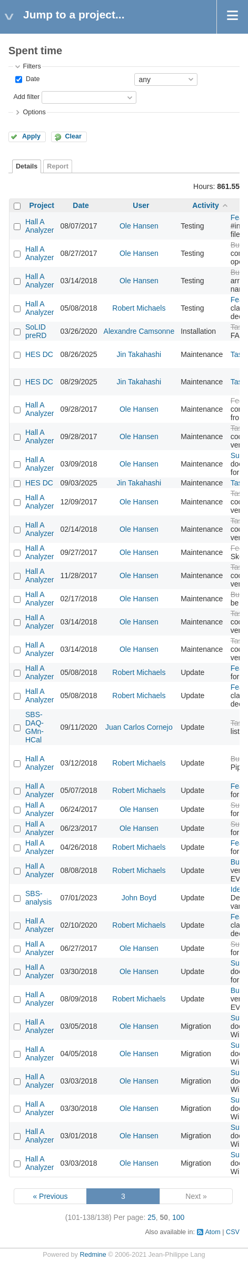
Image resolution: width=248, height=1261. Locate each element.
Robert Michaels (138, 308)
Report (57, 166)
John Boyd (139, 897)
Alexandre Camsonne (139, 331)
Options (34, 112)
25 (151, 1217)
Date (31, 79)
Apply (31, 136)
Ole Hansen (139, 226)
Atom (212, 1232)
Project (41, 205)
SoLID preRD (35, 331)
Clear (73, 136)
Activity (205, 205)
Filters (32, 66)
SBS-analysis (38, 897)
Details (26, 166)
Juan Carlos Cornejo (139, 727)
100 (178, 1217)
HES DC (39, 354)
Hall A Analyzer (39, 225)
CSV (233, 1232)
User (141, 205)
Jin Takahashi (139, 354)
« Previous (50, 1196)
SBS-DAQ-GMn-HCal (34, 727)
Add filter (26, 97)
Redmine (93, 1254)
